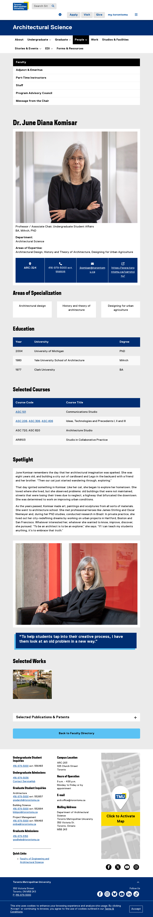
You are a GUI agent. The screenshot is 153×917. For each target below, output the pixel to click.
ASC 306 (34, 421)
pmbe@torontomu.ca (24, 824)
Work (94, 39)
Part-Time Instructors (31, 77)
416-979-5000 (21, 766)
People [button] (81, 39)
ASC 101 (21, 412)
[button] (60, 15)
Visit (87, 14)
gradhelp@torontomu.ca (26, 839)
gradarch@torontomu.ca (26, 800)
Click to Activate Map (121, 819)
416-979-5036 (21, 778)
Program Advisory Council (34, 93)
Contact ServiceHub (24, 781)
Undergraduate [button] (39, 39)
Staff (19, 85)
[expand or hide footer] (138, 882)
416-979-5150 (20, 836)
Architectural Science (42, 27)
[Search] (53, 6)
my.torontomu (118, 14)
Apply (74, 14)
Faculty (21, 62)
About (19, 39)
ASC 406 (47, 421)
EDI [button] (49, 48)
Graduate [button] (63, 39)
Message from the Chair (32, 101)
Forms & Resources (70, 48)
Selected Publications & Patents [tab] (42, 717)
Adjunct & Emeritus (29, 70)
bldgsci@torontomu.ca (25, 812)
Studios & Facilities (115, 39)
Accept (136, 909)
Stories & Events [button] (28, 48)
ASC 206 (21, 421)
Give (99, 14)
